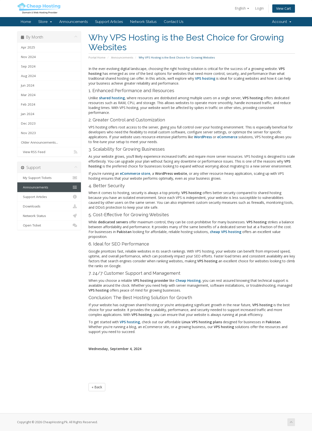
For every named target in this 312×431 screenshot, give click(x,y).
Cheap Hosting (188, 280)
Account (281, 22)
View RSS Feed (49, 152)
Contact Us (173, 22)
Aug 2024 (28, 76)
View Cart (283, 8)
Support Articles (109, 22)
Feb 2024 (28, 104)
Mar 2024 (28, 95)
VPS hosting (130, 322)
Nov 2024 (28, 57)
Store (45, 22)
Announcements (73, 22)
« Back (97, 387)
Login (259, 8)
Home (26, 22)
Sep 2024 (28, 66)
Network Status (143, 22)
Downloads (49, 206)
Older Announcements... (39, 142)
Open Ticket (49, 225)
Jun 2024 (27, 85)
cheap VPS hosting (225, 231)
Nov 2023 (28, 133)
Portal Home (97, 57)
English (242, 8)
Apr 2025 (28, 47)
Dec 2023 (28, 123)
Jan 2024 (27, 114)
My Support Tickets (49, 178)
